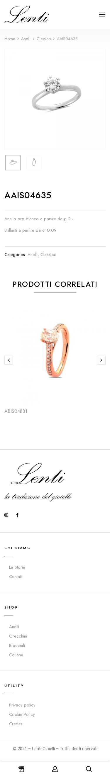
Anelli (26, 39)
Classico (44, 39)
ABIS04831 (15, 411)
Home (9, 39)
